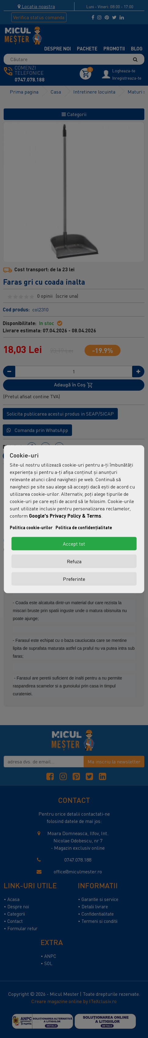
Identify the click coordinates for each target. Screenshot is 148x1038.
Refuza (74, 561)
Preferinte (74, 579)
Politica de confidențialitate (84, 527)
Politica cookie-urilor (31, 527)
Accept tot (74, 543)
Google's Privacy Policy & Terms (65, 515)
